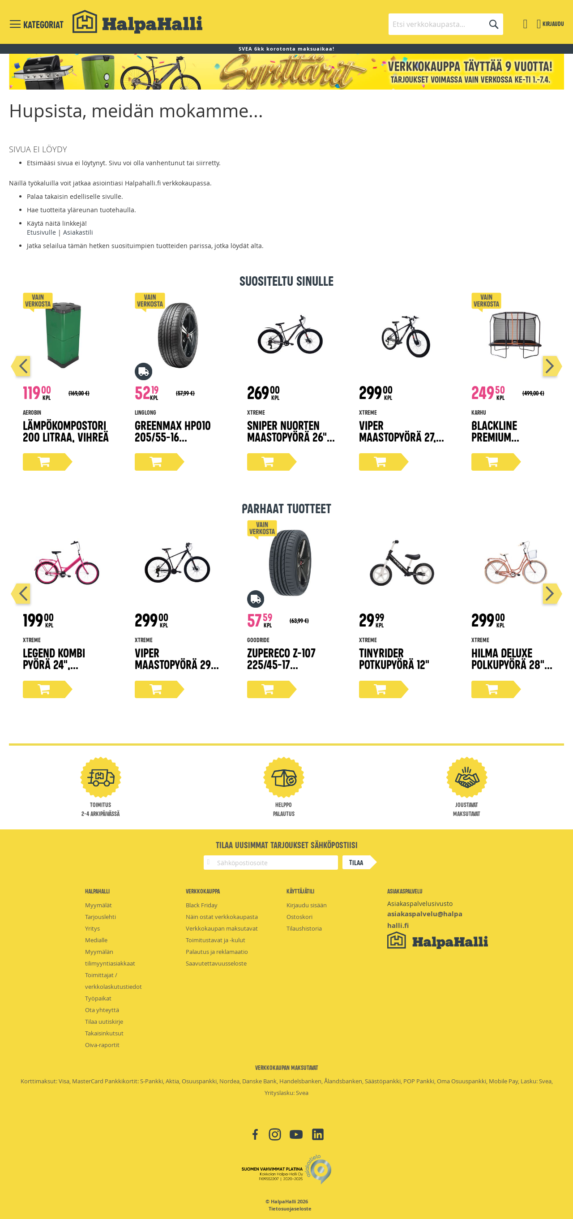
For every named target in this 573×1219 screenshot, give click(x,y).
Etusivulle (41, 232)
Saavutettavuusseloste (216, 963)
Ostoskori (299, 917)
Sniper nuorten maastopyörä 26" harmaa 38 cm (287, 436)
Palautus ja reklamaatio (217, 952)
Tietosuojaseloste (290, 1208)
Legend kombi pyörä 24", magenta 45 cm (58, 664)
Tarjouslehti (100, 917)
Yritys (92, 928)
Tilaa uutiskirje (104, 1021)
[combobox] (446, 24)
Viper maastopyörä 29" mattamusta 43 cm (178, 664)
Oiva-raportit (102, 1045)
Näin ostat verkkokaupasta (222, 917)
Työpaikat (98, 998)
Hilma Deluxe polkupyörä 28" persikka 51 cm (507, 664)
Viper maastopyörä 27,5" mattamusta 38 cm (402, 436)
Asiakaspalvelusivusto (420, 903)
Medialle (96, 940)
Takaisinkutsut (104, 1033)
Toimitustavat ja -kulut (215, 940)
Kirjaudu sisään (306, 905)
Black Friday (202, 905)
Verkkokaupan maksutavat (222, 928)
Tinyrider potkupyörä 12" (394, 658)
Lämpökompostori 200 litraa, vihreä (66, 430)
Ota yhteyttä (102, 1010)
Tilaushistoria (304, 928)
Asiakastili (78, 232)
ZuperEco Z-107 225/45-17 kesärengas (281, 664)
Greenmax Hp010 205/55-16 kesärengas (173, 436)
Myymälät (98, 905)
